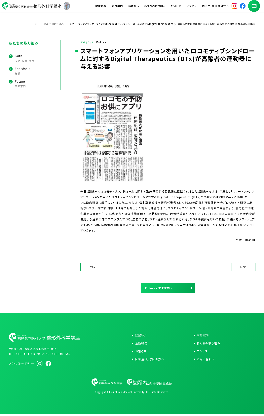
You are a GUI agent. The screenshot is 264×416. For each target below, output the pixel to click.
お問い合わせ (206, 361)
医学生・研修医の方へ (215, 8)
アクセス (192, 8)
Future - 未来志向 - (160, 289)
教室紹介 (100, 8)
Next (243, 267)
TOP (36, 23)
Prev (92, 267)
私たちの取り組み (155, 8)
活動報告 (133, 8)
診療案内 (117, 8)
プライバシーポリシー (22, 365)
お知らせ (176, 8)
